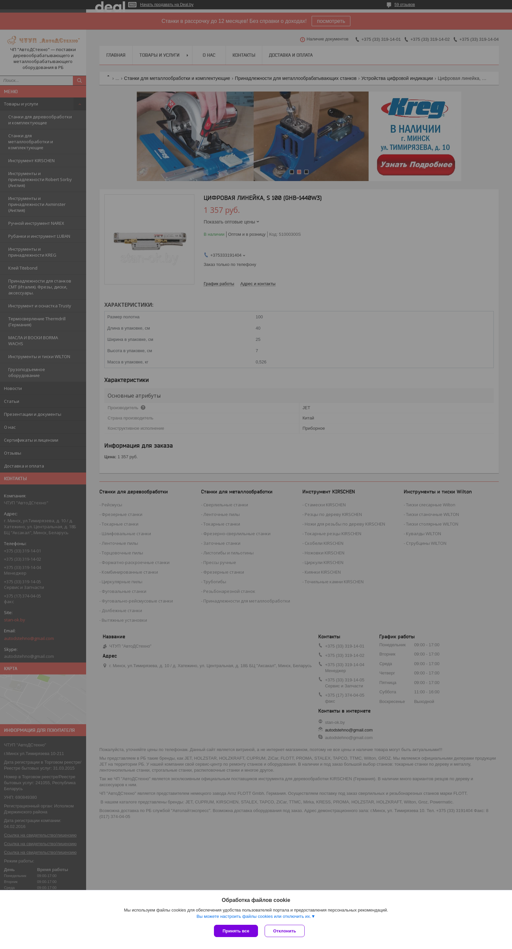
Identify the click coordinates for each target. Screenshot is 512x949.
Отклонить (284, 930)
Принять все (236, 930)
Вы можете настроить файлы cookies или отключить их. (253, 916)
